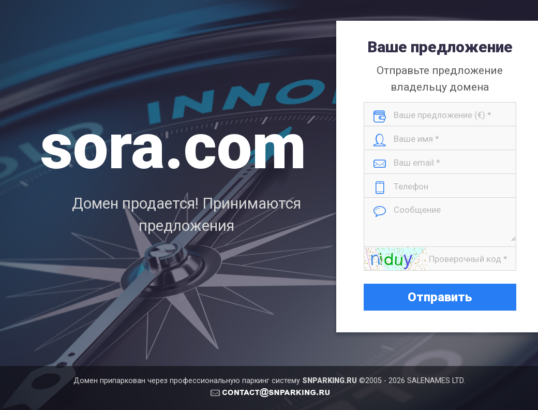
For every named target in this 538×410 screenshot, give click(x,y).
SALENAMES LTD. (436, 380)
